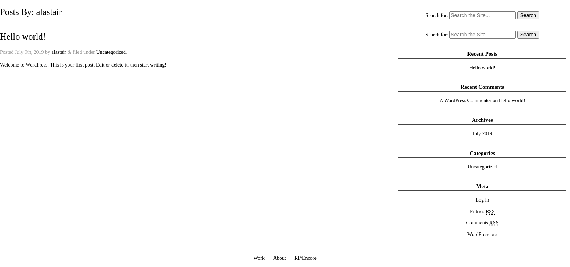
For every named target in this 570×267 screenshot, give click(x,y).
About (279, 258)
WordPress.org (482, 234)
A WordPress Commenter (465, 100)
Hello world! (23, 36)
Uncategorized (111, 52)
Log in (482, 200)
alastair (59, 52)
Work (259, 258)
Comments (482, 223)
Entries (482, 212)
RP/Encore (305, 258)
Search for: (437, 15)
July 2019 (483, 133)
